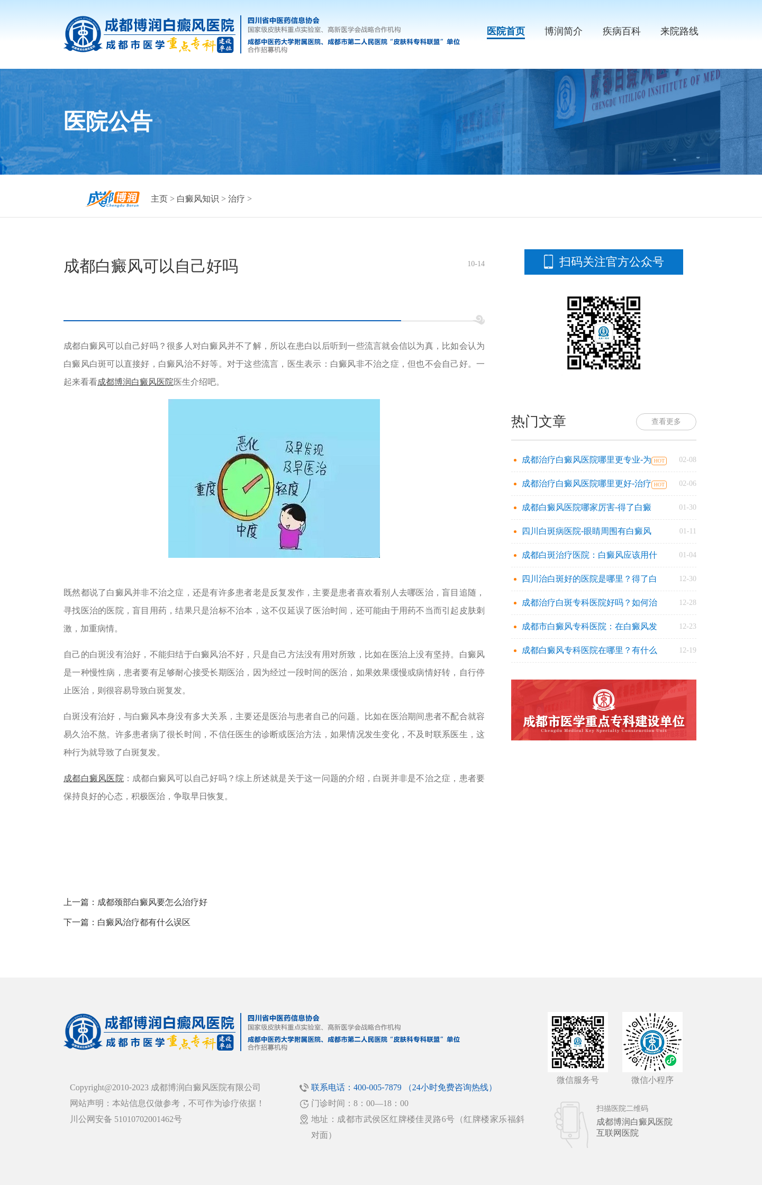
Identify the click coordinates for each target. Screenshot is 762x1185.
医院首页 (506, 31)
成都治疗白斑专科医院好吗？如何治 (589, 602)
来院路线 (679, 31)
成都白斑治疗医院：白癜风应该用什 (589, 554)
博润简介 (564, 31)
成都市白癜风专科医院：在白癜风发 (589, 626)
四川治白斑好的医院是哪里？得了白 (589, 578)
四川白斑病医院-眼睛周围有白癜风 (586, 531)
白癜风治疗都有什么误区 (143, 922)
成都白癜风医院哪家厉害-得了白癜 (586, 507)
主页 (159, 198)
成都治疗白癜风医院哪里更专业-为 (586, 459)
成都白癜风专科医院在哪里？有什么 (589, 650)
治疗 (236, 198)
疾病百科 (622, 31)
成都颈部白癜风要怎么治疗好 (152, 902)
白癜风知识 (198, 198)
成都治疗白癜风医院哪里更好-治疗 (586, 483)
